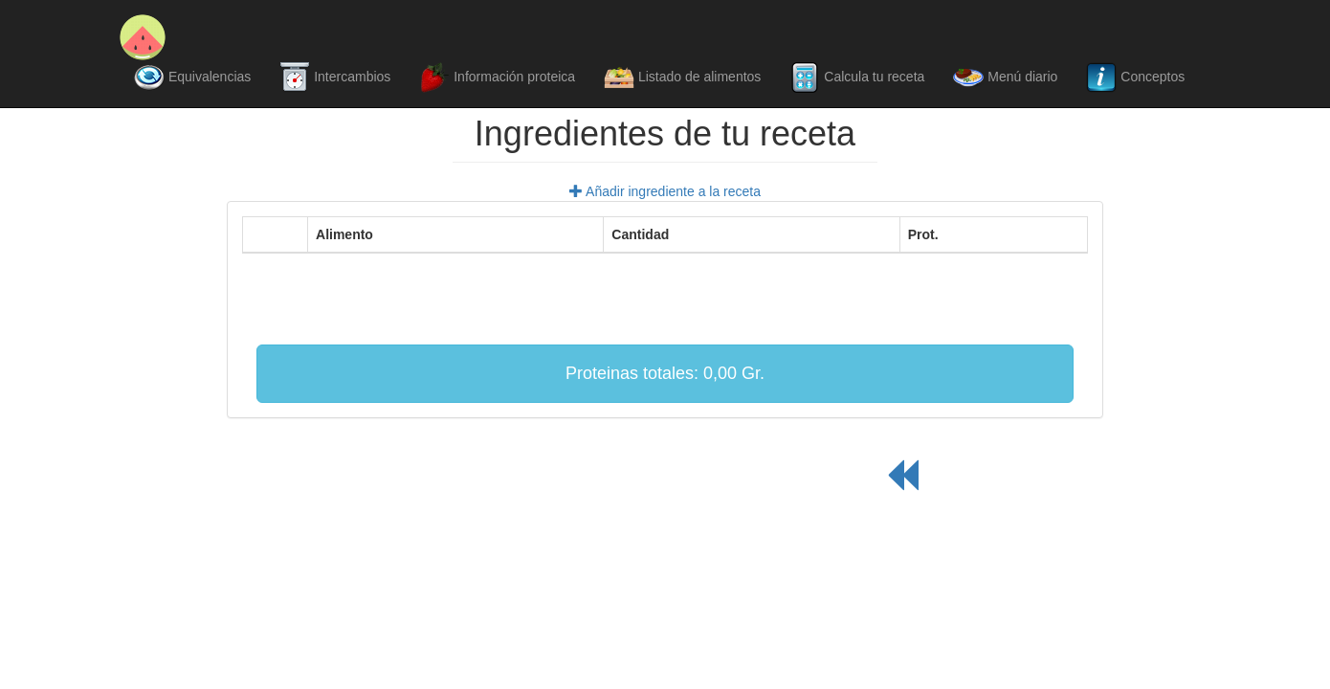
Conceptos (1135, 77)
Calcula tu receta (856, 77)
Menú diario (1005, 77)
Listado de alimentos (682, 77)
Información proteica (497, 77)
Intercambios (334, 77)
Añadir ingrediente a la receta (665, 191)
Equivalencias (192, 77)
